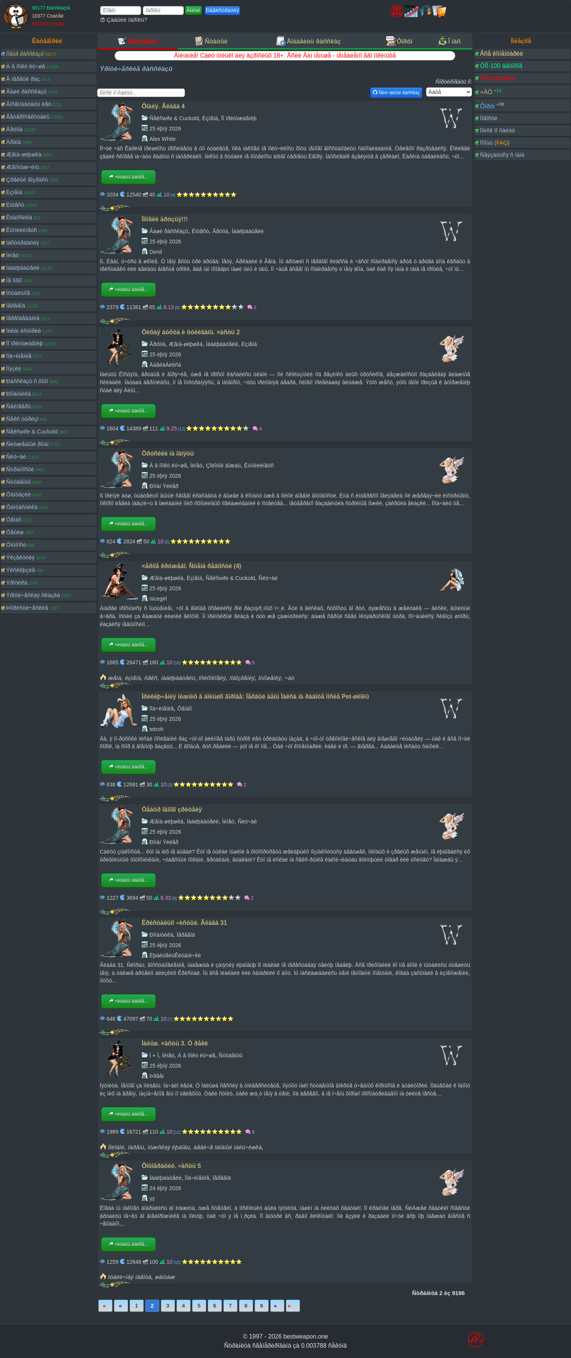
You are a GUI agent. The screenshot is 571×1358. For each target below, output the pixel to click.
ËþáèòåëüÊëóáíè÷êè (175, 955)
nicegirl (158, 599)
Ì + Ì (154, 1055)
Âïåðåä (277, 1305)
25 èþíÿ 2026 (165, 129)
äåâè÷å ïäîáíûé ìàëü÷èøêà (227, 1147)
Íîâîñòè (488, 118)
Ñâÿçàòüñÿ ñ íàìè (502, 154)
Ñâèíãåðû (18, 406)
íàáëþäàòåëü (178, 678)
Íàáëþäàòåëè (23, 267)
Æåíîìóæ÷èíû (22, 167)
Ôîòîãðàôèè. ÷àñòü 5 (171, 1166)
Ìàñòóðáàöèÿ (22, 242)
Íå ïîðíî (14, 280)
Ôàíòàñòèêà (22, 507)
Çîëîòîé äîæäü (223, 465)
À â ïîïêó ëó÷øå (25, 66)
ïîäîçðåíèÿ (242, 678)
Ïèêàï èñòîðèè (23, 330)
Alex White (162, 139)
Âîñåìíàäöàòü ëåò (28, 104)
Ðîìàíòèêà (18, 393)
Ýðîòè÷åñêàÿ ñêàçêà (33, 595)
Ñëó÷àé (16, 456)
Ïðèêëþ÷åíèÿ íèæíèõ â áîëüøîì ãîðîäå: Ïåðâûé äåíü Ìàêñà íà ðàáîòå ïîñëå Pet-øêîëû (255, 696)
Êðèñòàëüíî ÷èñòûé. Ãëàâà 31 (184, 923)
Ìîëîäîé (116, 1147)
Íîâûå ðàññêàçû (25, 54)
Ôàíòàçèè (18, 494)
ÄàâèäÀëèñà (165, 365)
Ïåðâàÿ (105, 1305)
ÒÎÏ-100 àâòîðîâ (501, 66)
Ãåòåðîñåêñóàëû (28, 116)
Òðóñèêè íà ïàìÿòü (168, 453)
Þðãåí (156, 1076)
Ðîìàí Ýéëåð (163, 486)
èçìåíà (133, 678)
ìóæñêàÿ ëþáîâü (169, 1147)
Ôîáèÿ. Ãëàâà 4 (163, 106)
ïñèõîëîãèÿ (212, 678)
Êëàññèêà (19, 217)
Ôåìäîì (14, 519)
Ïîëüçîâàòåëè (497, 78)
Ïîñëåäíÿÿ (293, 1305)
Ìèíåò (12, 255)
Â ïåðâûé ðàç (23, 79)
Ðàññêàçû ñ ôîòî (27, 381)
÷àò (289, 678)
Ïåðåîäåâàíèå (23, 318)
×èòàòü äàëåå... (128, 177)
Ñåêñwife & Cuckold (32, 431)
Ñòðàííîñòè (20, 469)
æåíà (114, 678)
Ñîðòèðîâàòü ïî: (454, 82)
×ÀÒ (486, 92)
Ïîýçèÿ (13, 368)
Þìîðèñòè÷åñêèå (27, 607)
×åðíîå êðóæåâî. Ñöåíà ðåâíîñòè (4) (191, 566)
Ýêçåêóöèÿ (20, 557)
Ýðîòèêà (16, 582)
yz (152, 1198)
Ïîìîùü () (495, 142)
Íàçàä (121, 1305)
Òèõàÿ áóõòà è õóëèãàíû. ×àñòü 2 (191, 332)
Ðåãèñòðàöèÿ (222, 10)
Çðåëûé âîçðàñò (27, 179)
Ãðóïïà (14, 129)
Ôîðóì (487, 106)
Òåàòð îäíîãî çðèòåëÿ (172, 809)
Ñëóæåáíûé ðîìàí (27, 444)
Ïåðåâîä (15, 305)
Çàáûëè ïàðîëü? (123, 19)
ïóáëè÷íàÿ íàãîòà (129, 1277)
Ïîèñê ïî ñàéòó (497, 130)
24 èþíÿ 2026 (165, 1188)
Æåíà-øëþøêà (24, 154)
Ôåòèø (15, 532)
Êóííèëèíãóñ (21, 230)
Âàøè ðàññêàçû (26, 91)
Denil (155, 252)
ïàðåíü (136, 1147)
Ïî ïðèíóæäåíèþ (24, 343)
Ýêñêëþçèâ (20, 570)
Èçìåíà (14, 192)
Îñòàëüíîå (18, 293)
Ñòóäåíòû (18, 481)
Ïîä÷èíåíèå (19, 356)
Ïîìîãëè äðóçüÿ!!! (165, 219)
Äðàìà (13, 142)
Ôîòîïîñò (16, 544)
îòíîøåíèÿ (269, 678)
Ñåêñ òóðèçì (22, 419)
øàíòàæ (165, 1277)
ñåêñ (150, 678)
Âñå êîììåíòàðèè (501, 53)
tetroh (156, 729)
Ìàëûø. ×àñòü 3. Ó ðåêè (175, 1043)
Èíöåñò (15, 204)
